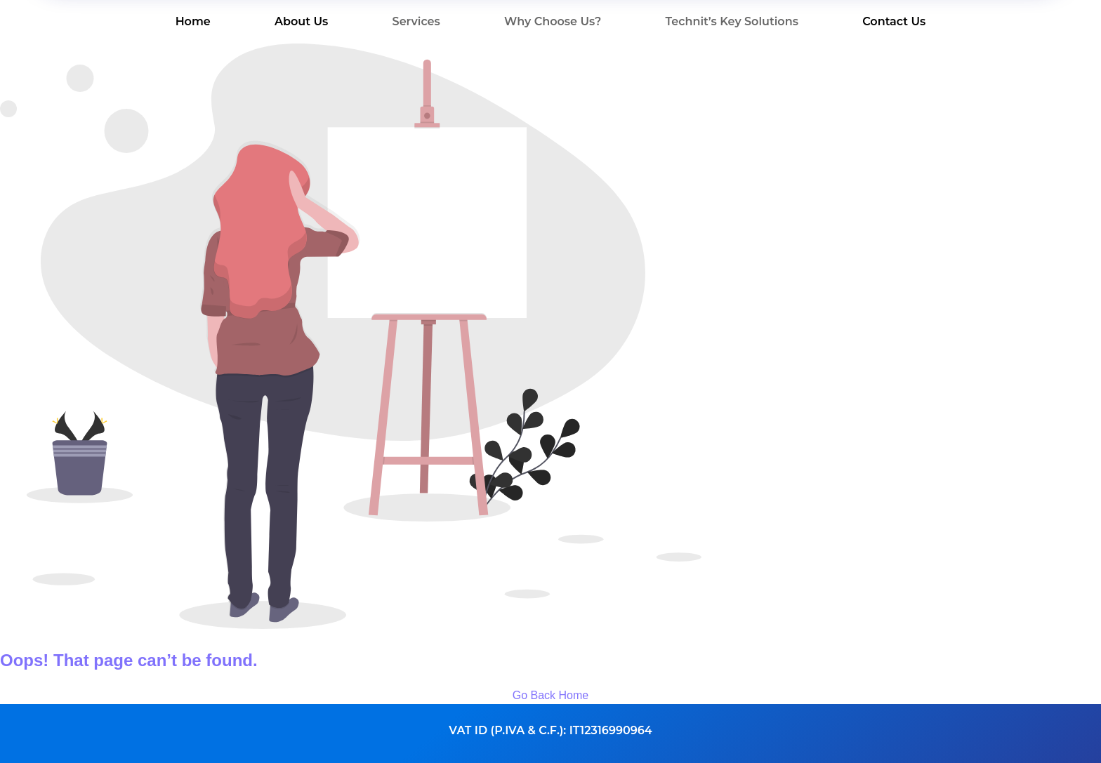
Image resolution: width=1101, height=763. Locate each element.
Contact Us (893, 21)
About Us (301, 21)
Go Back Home (550, 695)
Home (193, 21)
